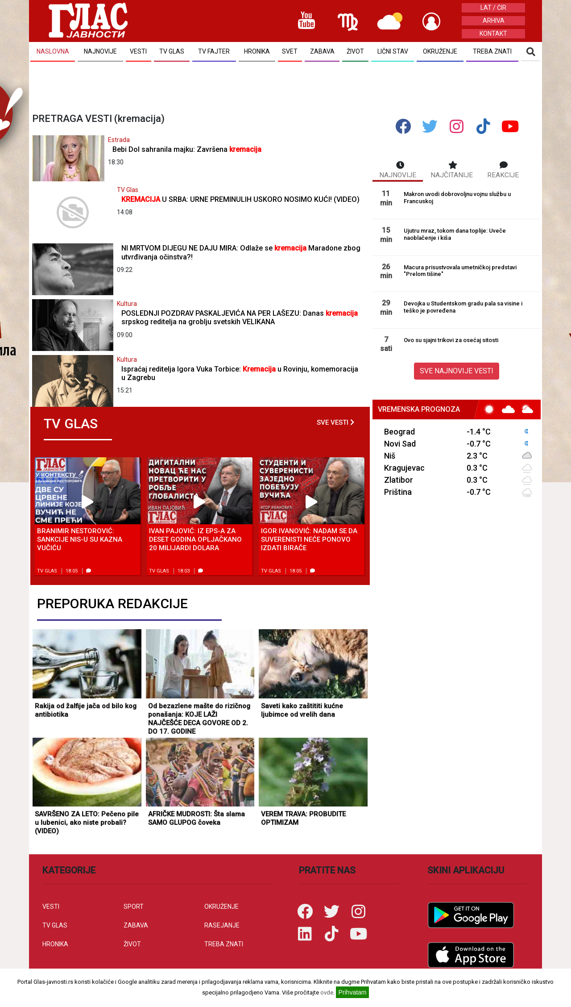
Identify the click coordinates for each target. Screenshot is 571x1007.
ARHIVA (494, 20)
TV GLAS (54, 925)
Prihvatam (352, 992)
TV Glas (127, 189)
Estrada (119, 139)
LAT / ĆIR (493, 7)
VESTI (50, 906)
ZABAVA (136, 925)
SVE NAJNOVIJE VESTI (456, 371)
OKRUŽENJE (221, 906)
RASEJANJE (222, 925)
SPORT (134, 906)
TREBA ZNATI (223, 944)
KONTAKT (493, 33)
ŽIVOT (132, 944)
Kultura (127, 303)
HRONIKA (55, 944)
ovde (326, 992)
